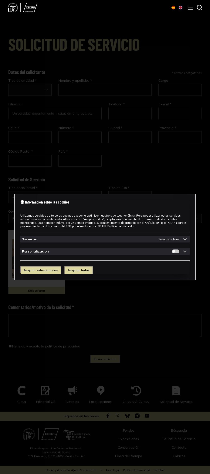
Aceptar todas (79, 270)
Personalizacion (35, 251)
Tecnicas (29, 239)
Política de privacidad (121, 226)
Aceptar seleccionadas (41, 270)
